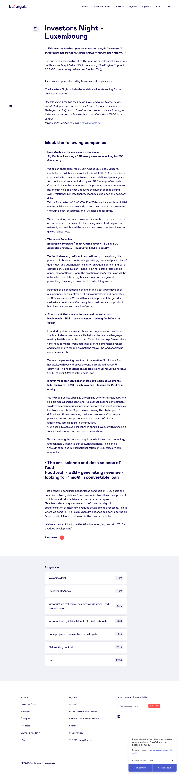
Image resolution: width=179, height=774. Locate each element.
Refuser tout (140, 768)
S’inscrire (154, 706)
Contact (73, 704)
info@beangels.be (89, 123)
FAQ (23, 740)
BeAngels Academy (30, 733)
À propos (146, 7)
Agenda (133, 7)
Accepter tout (164, 768)
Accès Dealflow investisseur (83, 712)
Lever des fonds (102, 7)
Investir (85, 7)
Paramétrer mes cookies (152, 760)
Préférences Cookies (81, 740)
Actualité (25, 726)
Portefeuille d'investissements (84, 719)
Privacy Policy (76, 733)
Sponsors (74, 726)
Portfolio (120, 7)
